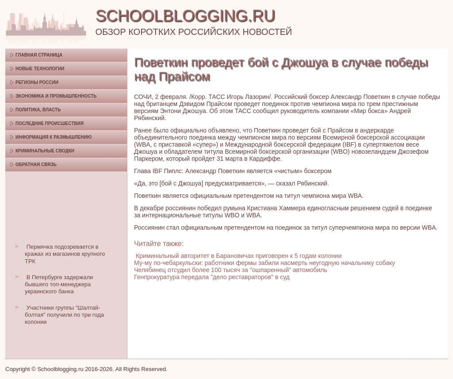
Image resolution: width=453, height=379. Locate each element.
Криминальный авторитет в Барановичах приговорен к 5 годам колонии (239, 255)
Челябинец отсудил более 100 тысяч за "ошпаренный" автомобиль (230, 269)
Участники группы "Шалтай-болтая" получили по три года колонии (64, 315)
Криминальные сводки (44, 150)
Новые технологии (40, 68)
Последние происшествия (49, 123)
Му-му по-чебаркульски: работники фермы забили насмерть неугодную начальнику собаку (264, 262)
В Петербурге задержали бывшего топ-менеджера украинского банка (59, 284)
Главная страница (38, 55)
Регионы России (36, 82)
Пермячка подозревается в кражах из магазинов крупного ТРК (65, 254)
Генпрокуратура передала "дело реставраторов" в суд (212, 276)
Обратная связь (36, 164)
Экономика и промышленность (55, 96)
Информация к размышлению (53, 137)
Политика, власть (38, 109)
